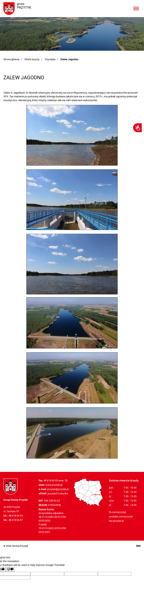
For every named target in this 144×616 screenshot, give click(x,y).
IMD (138, 545)
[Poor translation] (10, 569)
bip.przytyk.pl (116, 520)
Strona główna (11, 59)
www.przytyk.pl (53, 484)
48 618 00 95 (15, 515)
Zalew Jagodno (69, 59)
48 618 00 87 (15, 520)
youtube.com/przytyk (121, 516)
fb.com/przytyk (117, 512)
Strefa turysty (32, 59)
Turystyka (49, 59)
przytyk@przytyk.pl (58, 489)
